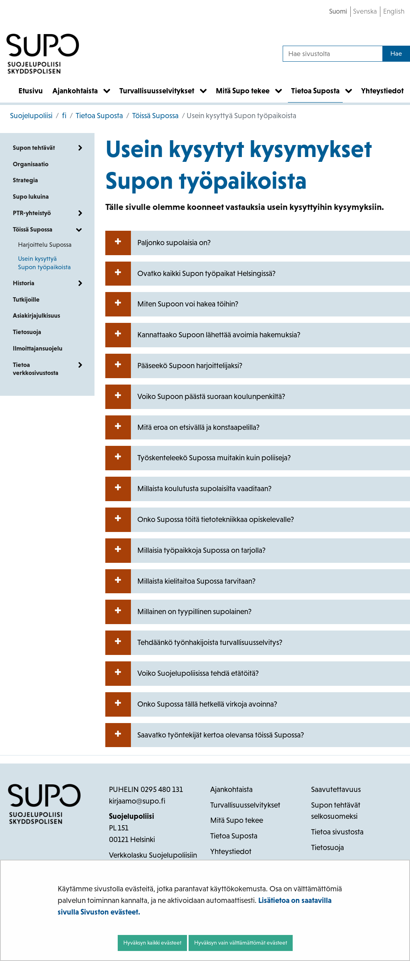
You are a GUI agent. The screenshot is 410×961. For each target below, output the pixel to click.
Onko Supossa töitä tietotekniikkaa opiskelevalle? (199, 520)
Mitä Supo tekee (236, 820)
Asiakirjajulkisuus (36, 315)
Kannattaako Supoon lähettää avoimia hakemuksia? (202, 335)
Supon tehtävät (34, 147)
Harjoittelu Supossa (45, 244)
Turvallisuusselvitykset (245, 805)
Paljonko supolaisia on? (158, 243)
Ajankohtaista (231, 789)
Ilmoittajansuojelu (37, 348)
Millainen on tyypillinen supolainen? (178, 612)
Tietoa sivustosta (337, 831)
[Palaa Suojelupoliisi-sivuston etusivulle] (43, 53)
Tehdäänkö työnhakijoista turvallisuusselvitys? (193, 643)
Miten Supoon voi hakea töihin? (171, 304)
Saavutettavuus (336, 789)
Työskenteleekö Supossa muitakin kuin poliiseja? (198, 458)
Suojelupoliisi (31, 115)
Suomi (338, 11)
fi (63, 115)
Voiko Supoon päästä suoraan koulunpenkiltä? (195, 397)
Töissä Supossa (155, 115)
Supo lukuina (31, 196)
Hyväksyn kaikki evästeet (152, 942)
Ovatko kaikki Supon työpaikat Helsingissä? (190, 274)
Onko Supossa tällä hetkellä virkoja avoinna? (191, 704)
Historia (23, 283)
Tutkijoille (26, 299)
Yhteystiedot (230, 851)
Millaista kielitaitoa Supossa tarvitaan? (180, 581)
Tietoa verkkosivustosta (35, 369)
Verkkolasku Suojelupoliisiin (153, 855)
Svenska (365, 11)
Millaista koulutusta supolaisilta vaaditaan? (188, 489)
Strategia (25, 180)
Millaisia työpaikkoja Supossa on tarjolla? (185, 550)
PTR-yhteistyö (32, 213)
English (393, 11)
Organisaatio (30, 164)
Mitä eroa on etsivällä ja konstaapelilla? (182, 427)
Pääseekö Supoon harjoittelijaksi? (173, 366)
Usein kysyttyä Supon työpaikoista (44, 263)
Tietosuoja (27, 332)
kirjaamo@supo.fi (137, 801)
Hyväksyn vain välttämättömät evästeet (240, 942)
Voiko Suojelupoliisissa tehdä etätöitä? (182, 673)
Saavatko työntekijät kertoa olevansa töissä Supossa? (204, 735)
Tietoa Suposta (98, 115)
